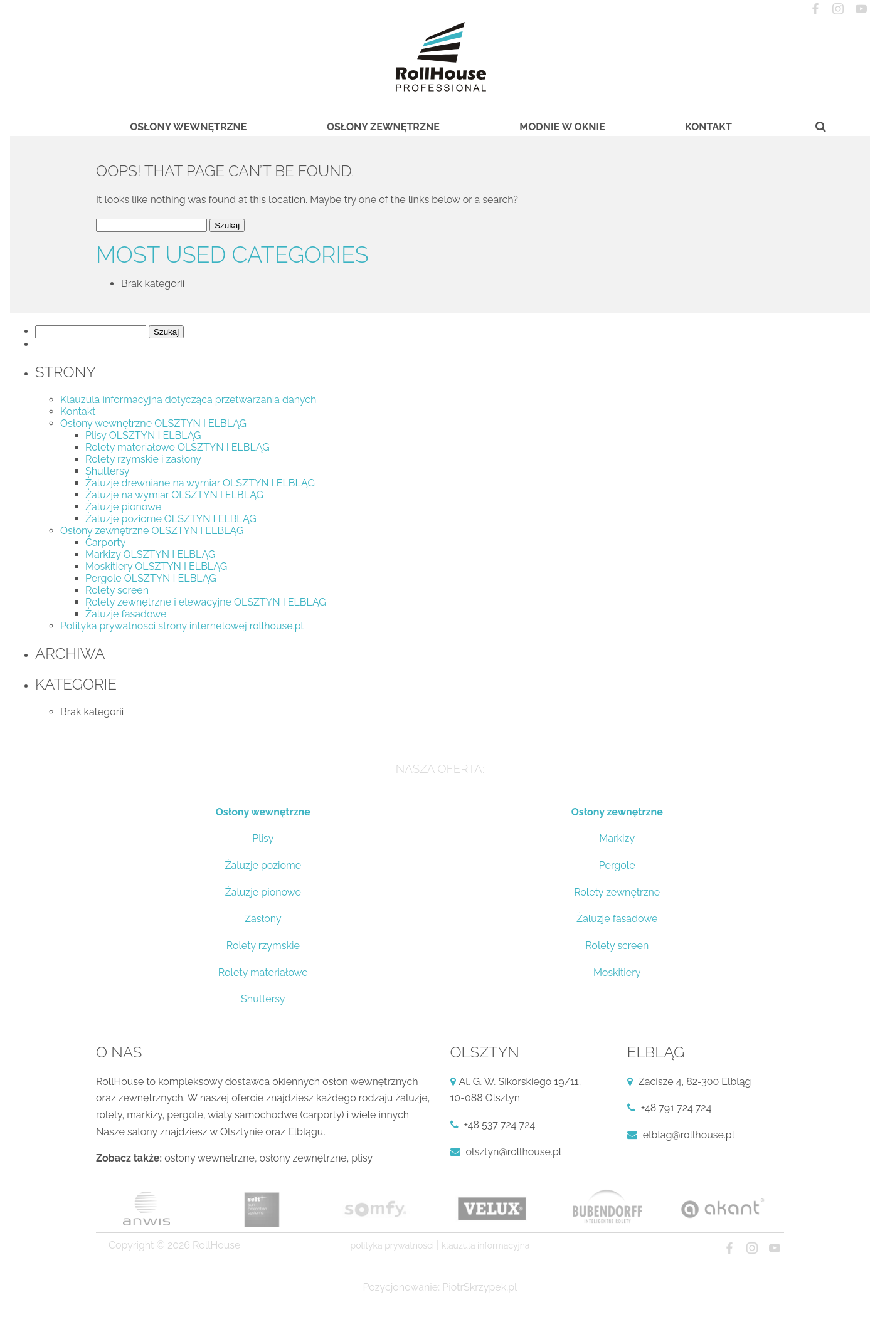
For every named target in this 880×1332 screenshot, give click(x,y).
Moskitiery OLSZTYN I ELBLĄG (156, 566)
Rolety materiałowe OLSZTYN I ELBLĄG (177, 447)
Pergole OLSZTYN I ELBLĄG (150, 578)
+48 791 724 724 (676, 1108)
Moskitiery (617, 972)
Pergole (617, 865)
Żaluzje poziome (263, 865)
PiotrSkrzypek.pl (479, 1287)
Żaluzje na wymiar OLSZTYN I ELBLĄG (174, 495)
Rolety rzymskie (263, 946)
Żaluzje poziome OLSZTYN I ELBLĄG (171, 519)
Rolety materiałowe (263, 972)
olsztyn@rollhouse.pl (514, 1152)
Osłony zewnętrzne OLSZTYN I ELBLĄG (151, 531)
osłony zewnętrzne (303, 1158)
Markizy (617, 838)
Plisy (262, 838)
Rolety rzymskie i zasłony (143, 459)
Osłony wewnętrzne (188, 127)
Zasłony (263, 919)
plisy (362, 1158)
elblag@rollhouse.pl (688, 1135)
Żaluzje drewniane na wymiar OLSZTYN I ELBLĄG (200, 483)
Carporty (105, 542)
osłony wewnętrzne (209, 1158)
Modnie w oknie (562, 127)
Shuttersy (107, 471)
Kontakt (708, 127)
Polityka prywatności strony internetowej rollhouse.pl (182, 626)
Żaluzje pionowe (123, 507)
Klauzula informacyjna (486, 1245)
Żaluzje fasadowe (125, 614)
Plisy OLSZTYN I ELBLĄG (143, 435)
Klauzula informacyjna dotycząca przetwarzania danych (188, 400)
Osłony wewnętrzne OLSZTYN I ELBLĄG (153, 423)
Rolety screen (117, 590)
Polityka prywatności (392, 1245)
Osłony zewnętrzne (383, 127)
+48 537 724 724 (500, 1125)
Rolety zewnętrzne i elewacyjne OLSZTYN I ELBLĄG (205, 602)
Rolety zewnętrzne (617, 892)
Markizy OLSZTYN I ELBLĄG (150, 554)
